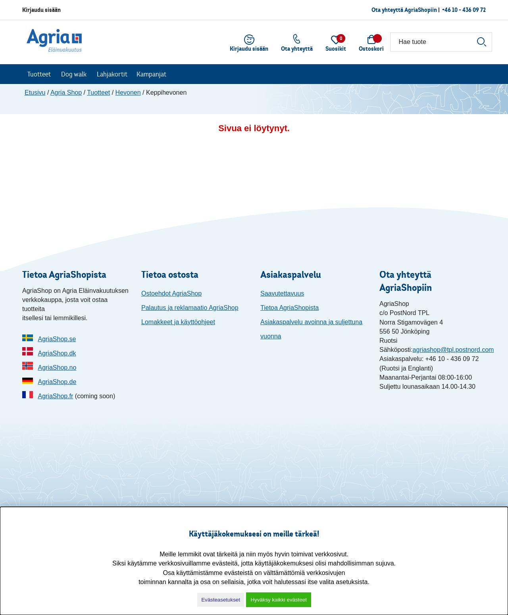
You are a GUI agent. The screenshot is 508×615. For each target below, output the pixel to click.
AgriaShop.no (57, 367)
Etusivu (35, 92)
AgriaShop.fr (55, 396)
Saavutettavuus (282, 293)
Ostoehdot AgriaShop (171, 293)
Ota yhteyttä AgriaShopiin (404, 9)
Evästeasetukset (220, 600)
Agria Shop (66, 92)
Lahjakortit (112, 74)
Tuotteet (39, 74)
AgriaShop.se (57, 339)
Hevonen (128, 92)
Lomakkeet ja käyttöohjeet (178, 322)
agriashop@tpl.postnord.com (453, 349)
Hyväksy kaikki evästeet (278, 600)
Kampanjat (151, 74)
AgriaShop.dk (57, 353)
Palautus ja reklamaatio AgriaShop (190, 307)
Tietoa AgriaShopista (289, 307)
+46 (464, 9)
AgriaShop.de (57, 381)
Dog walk (74, 74)
